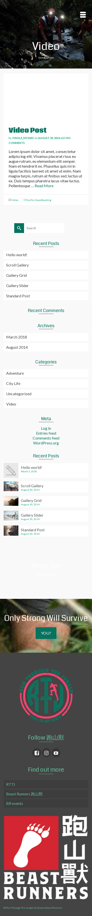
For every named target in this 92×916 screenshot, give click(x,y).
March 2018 (16, 337)
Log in (46, 428)
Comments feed (46, 438)
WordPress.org (46, 443)
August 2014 (17, 347)
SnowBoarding (43, 199)
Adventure (15, 373)
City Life (13, 383)
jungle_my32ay (23, 137)
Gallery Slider (17, 285)
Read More (44, 185)
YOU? (46, 633)
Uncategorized (18, 393)
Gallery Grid (16, 275)
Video (15, 199)
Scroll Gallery (17, 265)
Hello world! (16, 254)
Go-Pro (30, 199)
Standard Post (18, 295)
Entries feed (46, 433)
